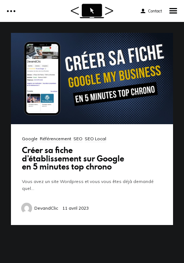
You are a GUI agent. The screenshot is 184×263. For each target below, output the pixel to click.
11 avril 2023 (75, 208)
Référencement (55, 138)
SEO (78, 138)
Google (30, 138)
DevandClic (46, 208)
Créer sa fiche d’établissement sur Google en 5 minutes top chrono (73, 158)
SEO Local (95, 138)
